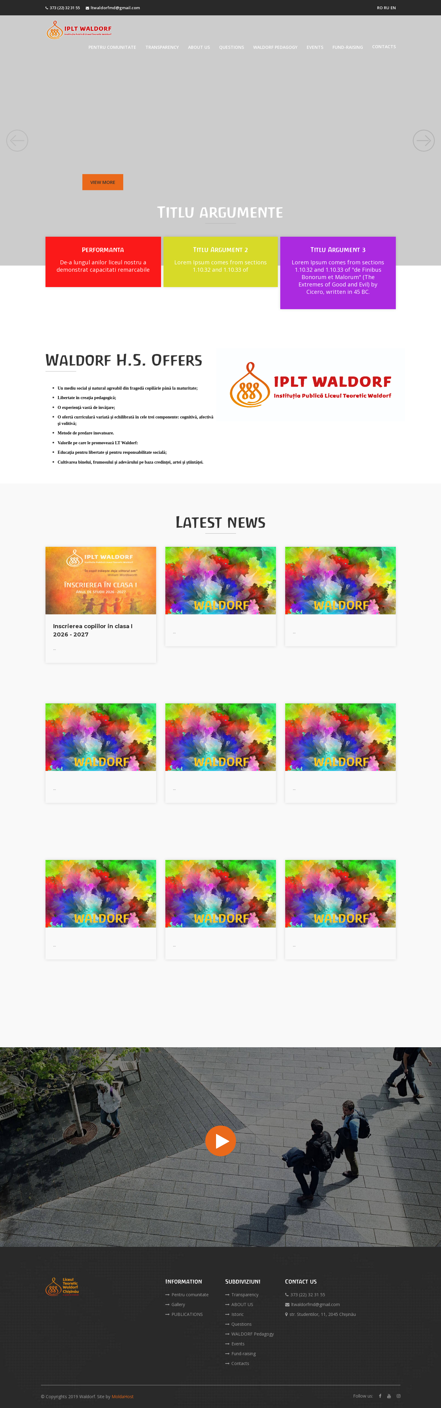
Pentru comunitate (112, 47)
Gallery (175, 1304)
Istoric (234, 1314)
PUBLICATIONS (184, 1314)
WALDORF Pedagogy (275, 47)
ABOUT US (199, 47)
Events (315, 47)
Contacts (384, 46)
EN (393, 7)
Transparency (162, 47)
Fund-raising (348, 47)
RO (380, 7)
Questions (231, 47)
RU (386, 7)
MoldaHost (123, 1396)
